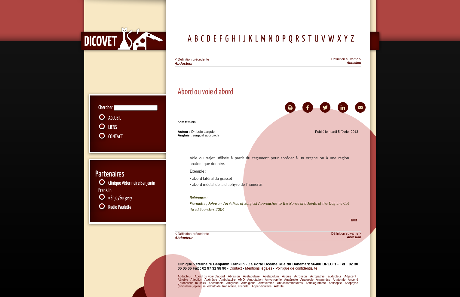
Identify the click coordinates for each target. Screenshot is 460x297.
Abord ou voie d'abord (210, 276)
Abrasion (234, 276)
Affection (196, 279)
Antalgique (248, 283)
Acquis (286, 276)
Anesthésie (216, 283)
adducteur (334, 276)
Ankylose (232, 283)
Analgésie (307, 279)
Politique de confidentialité (296, 268)
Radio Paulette (119, 207)
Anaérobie (291, 279)
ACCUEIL (114, 118)
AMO (241, 279)
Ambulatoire (227, 279)
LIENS (112, 127)
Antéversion (266, 283)
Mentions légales (259, 268)
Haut (353, 220)
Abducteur (185, 276)
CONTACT (115, 136)
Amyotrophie (273, 279)
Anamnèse (323, 279)
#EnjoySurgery (120, 198)
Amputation (254, 279)
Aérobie (183, 279)
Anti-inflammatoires (290, 283)
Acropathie (317, 276)
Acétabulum (271, 276)
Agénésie (210, 279)
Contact (235, 268)
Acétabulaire (251, 276)
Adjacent (350, 276)
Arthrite (279, 286)
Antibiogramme (316, 283)
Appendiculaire (261, 286)
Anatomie (339, 279)
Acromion (300, 276)
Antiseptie (335, 283)
